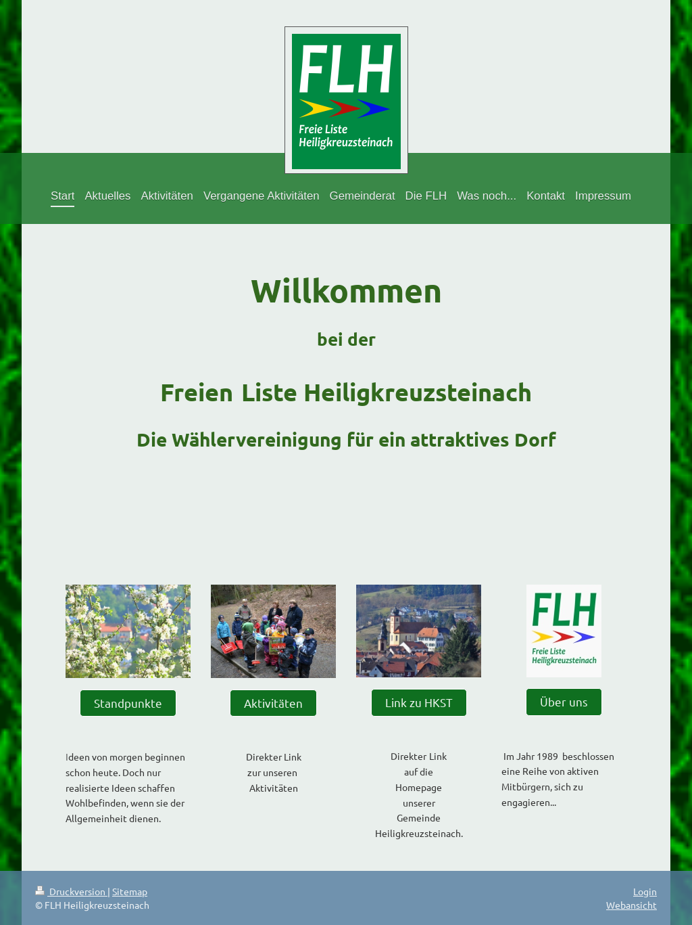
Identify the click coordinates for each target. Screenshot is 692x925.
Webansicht (631, 905)
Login (645, 891)
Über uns (564, 701)
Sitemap (129, 891)
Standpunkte (128, 703)
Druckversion (71, 891)
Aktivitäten (273, 703)
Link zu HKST (419, 702)
